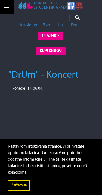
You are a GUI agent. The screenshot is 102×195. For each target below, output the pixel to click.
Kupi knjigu (51, 51)
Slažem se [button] (19, 185)
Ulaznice (50, 36)
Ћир (46, 25)
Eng (74, 25)
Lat (60, 25)
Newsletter (28, 25)
